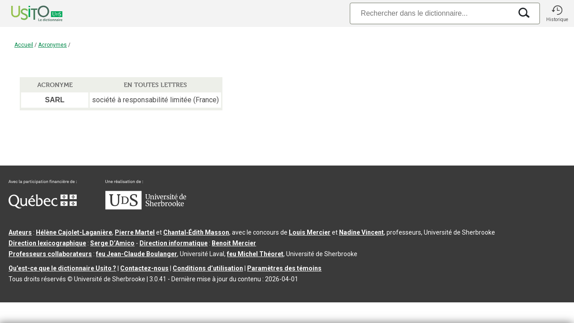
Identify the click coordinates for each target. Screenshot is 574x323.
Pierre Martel (135, 232)
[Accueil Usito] (27, 13)
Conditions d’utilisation (208, 268)
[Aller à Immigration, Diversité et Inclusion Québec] (43, 206)
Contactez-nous (144, 268)
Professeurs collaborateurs (50, 254)
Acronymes (52, 45)
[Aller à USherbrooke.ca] (145, 207)
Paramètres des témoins (284, 268)
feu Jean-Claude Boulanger (136, 254)
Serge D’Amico (112, 243)
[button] (557, 13)
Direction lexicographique (47, 243)
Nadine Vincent (361, 232)
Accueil (23, 45)
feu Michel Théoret (255, 254)
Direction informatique (173, 243)
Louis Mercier (309, 232)
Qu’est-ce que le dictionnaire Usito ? (62, 268)
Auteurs (20, 232)
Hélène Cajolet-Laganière (74, 232)
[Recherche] (431, 13)
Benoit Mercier (234, 243)
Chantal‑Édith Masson (196, 232)
